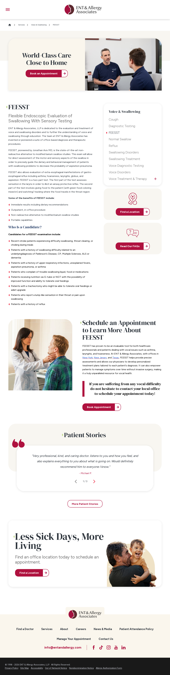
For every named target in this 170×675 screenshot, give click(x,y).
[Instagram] (109, 647)
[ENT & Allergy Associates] (83, 9)
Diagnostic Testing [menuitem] (122, 126)
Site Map (24, 668)
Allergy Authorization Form (109, 668)
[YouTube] (116, 647)
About (64, 629)
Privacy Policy (11, 668)
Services (21, 25)
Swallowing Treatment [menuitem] (124, 159)
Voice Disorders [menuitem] (120, 172)
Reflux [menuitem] (113, 146)
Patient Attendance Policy (136, 629)
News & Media (103, 629)
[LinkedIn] (123, 647)
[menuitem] (25, 629)
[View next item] (94, 481)
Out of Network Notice (56, 668)
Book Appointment (99, 407)
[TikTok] (101, 647)
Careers (81, 629)
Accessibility (37, 668)
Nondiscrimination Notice (81, 668)
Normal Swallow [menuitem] (120, 139)
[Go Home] (11, 25)
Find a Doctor (25, 629)
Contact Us (106, 639)
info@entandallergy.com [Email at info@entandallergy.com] (62, 647)
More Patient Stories (85, 504)
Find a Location (29, 572)
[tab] (155, 179)
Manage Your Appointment (74, 639)
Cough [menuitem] (113, 119)
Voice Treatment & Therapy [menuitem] (128, 179)
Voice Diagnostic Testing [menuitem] (126, 165)
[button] (8, 9)
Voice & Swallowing (39, 25)
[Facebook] (94, 647)
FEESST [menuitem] (114, 132)
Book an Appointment (44, 73)
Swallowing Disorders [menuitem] (124, 152)
